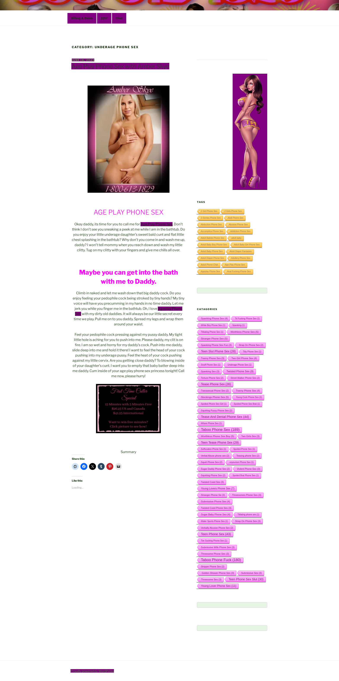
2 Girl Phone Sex (209, 211)
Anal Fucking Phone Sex (239, 271)
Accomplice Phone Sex (212, 231)
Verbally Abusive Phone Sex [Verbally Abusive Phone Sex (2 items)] (217, 528)
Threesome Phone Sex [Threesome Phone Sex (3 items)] (215, 553)
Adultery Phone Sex (240, 258)
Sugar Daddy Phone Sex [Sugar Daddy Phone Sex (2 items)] (215, 469)
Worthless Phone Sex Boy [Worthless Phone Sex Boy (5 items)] (217, 436)
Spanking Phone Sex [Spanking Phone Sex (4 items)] (214, 318)
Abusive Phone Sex (238, 224)
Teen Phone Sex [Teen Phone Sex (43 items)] (216, 534)
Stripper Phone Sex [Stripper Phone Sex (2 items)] (212, 566)
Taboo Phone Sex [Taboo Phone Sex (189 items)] (220, 430)
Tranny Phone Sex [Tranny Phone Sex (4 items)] (248, 390)
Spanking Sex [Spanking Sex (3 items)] (210, 371)
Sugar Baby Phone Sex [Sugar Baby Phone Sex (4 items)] (215, 514)
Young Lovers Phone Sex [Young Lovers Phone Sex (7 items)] (217, 488)
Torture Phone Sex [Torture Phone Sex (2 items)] (212, 378)
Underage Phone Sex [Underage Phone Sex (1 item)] (239, 365)
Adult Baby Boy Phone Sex (214, 244)
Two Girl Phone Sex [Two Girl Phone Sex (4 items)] (244, 358)
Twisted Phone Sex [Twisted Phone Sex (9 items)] (239, 371)
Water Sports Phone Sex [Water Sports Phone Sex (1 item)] (214, 521)
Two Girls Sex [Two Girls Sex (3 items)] (250, 436)
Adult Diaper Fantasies (241, 251)
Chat (119, 18)
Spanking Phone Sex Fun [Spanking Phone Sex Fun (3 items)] (216, 345)
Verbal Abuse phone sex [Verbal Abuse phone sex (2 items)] (215, 455)
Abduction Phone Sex (211, 224)
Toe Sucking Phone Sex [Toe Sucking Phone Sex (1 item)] (214, 540)
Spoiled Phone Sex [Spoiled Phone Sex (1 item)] (244, 449)
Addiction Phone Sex (240, 231)
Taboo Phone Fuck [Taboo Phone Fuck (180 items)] (221, 560)
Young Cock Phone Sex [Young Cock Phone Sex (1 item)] (249, 397)
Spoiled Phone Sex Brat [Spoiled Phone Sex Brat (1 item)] (247, 404)
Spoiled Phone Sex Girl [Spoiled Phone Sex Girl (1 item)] (214, 404)
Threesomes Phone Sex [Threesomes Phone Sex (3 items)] (246, 495)
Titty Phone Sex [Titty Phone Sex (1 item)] (252, 351)
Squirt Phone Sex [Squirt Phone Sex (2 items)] (211, 462)
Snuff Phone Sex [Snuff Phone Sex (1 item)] (211, 365)
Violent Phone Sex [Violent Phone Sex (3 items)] (248, 469)
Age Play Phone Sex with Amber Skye (120, 66)
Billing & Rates (82, 18)
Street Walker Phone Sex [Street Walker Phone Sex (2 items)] (245, 378)
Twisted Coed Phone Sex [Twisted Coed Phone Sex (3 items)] (216, 508)
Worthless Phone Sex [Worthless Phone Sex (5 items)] (244, 331)
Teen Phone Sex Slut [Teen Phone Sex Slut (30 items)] (246, 579)
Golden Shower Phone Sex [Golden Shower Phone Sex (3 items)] (217, 573)
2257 (104, 18)
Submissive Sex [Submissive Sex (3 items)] (251, 573)
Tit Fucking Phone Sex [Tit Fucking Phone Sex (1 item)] (247, 318)
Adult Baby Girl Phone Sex (247, 244)
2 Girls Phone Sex (233, 211)
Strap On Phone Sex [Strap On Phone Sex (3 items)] (248, 521)
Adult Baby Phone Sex (212, 251)
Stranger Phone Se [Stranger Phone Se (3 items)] (213, 495)
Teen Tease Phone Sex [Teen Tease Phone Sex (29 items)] (220, 442)
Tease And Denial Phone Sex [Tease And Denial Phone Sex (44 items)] (225, 416)
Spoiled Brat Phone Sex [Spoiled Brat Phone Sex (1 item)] (245, 475)
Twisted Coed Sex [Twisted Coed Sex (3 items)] (212, 482)
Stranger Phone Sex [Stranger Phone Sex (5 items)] (214, 338)
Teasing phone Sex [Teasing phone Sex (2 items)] (247, 455)
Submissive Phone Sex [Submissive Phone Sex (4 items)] (215, 501)
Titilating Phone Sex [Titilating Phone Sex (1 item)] (212, 332)
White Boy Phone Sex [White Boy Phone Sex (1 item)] (213, 325)
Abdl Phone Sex (235, 218)
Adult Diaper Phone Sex (212, 258)
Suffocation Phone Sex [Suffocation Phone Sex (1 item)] (213, 449)
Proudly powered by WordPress (92, 671)
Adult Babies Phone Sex (212, 238)
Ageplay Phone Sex (210, 271)
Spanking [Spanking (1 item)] (238, 325)
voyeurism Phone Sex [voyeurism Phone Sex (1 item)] (241, 462)
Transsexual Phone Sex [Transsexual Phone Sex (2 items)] (215, 390)
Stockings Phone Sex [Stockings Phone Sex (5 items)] (215, 397)
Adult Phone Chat (209, 265)
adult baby (236, 238)
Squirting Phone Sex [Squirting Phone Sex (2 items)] (213, 475)
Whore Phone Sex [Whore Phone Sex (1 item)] (211, 423)
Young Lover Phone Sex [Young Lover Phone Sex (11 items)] (218, 585)
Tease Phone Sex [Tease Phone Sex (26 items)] (216, 384)
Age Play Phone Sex (157, 224)
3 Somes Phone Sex (211, 218)
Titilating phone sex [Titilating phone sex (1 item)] (248, 514)
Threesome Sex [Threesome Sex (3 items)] (211, 579)
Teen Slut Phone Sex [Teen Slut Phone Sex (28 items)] (218, 351)
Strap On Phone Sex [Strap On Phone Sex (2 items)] (251, 345)
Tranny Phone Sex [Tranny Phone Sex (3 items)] (212, 358)
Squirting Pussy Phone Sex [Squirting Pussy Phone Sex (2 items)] (216, 410)
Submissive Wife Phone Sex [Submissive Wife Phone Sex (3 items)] (218, 547)
